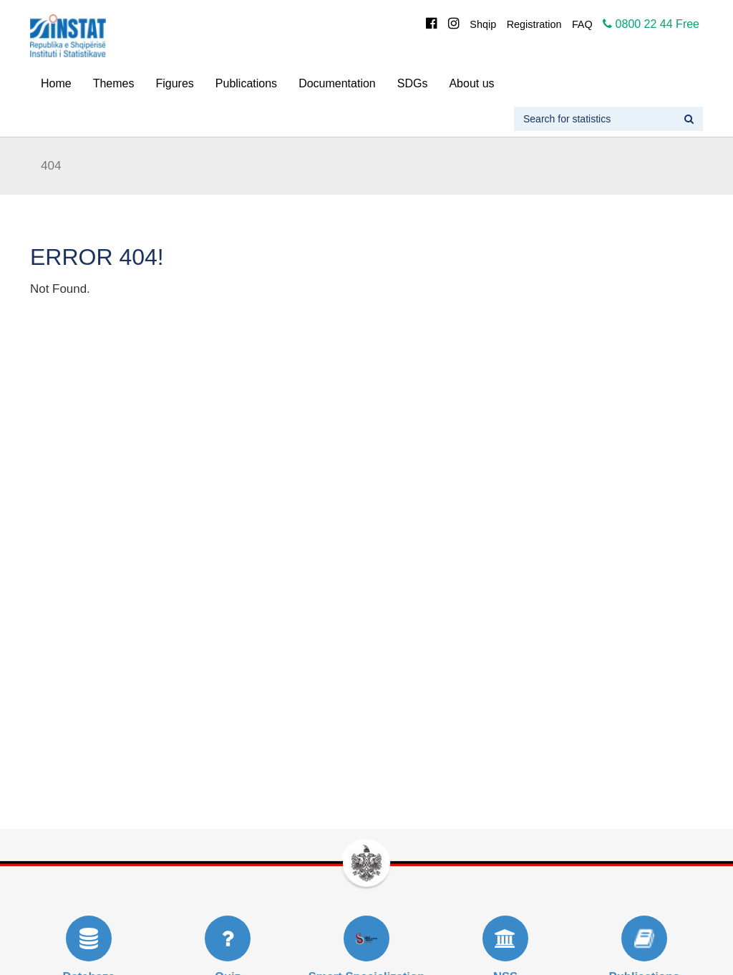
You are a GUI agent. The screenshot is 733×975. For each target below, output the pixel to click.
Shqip (483, 24)
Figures (174, 83)
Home (56, 83)
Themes (114, 83)
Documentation (337, 83)
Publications (246, 83)
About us (471, 83)
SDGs (412, 83)
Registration (534, 24)
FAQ (582, 24)
